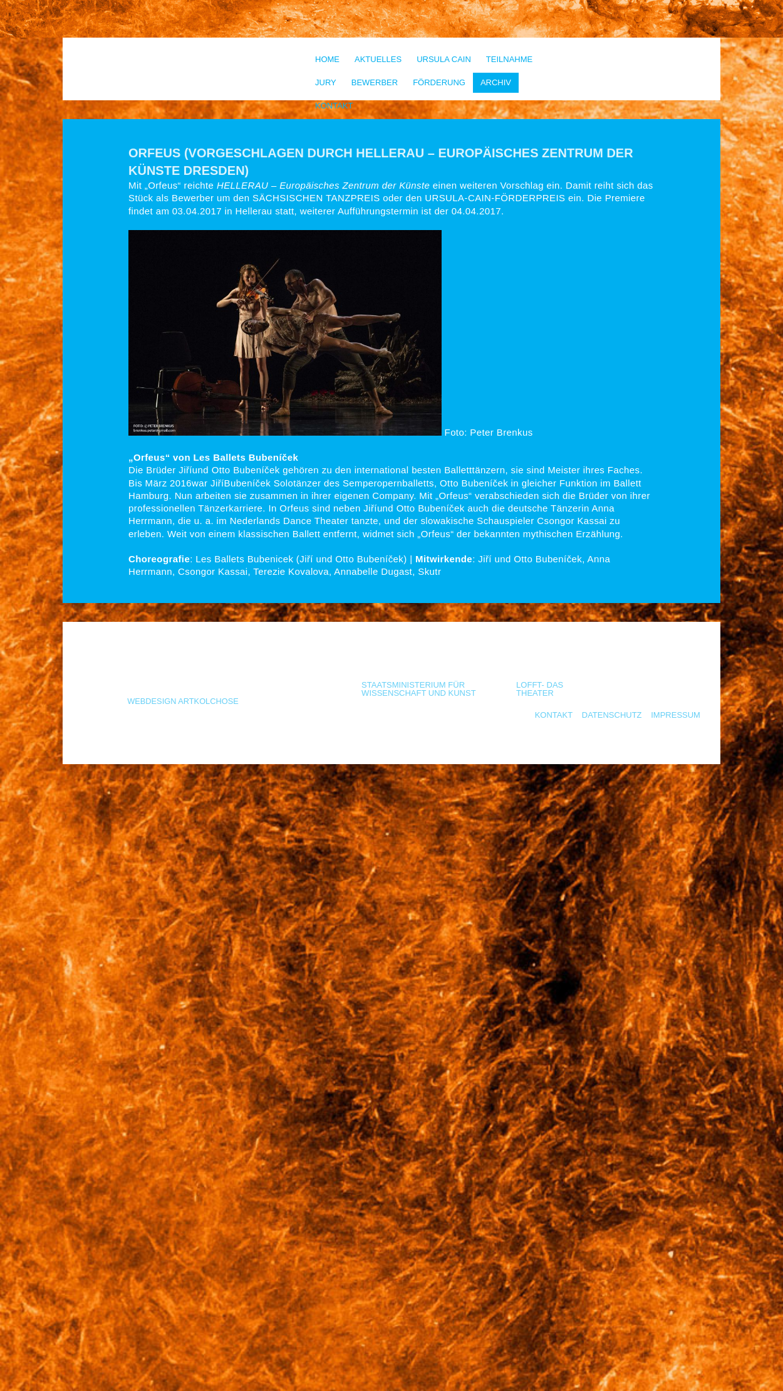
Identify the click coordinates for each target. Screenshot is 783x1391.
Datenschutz (612, 715)
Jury (325, 82)
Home (327, 59)
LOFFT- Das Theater (539, 688)
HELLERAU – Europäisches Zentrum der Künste (323, 185)
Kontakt (334, 105)
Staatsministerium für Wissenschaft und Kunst (418, 688)
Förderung (439, 82)
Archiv (495, 82)
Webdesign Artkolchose (183, 701)
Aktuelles (378, 59)
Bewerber (374, 82)
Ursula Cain (444, 59)
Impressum (675, 715)
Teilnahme (509, 59)
